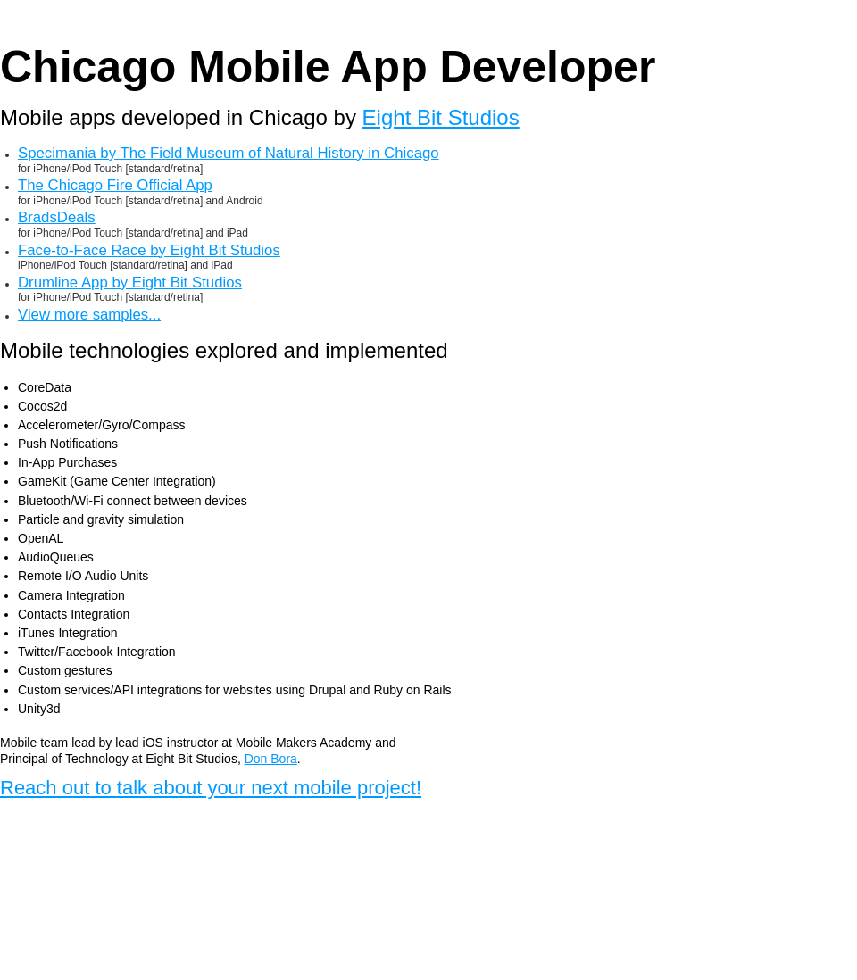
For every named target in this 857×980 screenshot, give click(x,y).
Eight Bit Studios (441, 117)
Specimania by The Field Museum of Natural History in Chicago (228, 153)
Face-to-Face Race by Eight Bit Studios (149, 251)
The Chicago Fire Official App (115, 186)
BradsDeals (57, 218)
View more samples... (89, 315)
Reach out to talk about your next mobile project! (210, 788)
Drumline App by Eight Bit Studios (130, 283)
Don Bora (271, 759)
